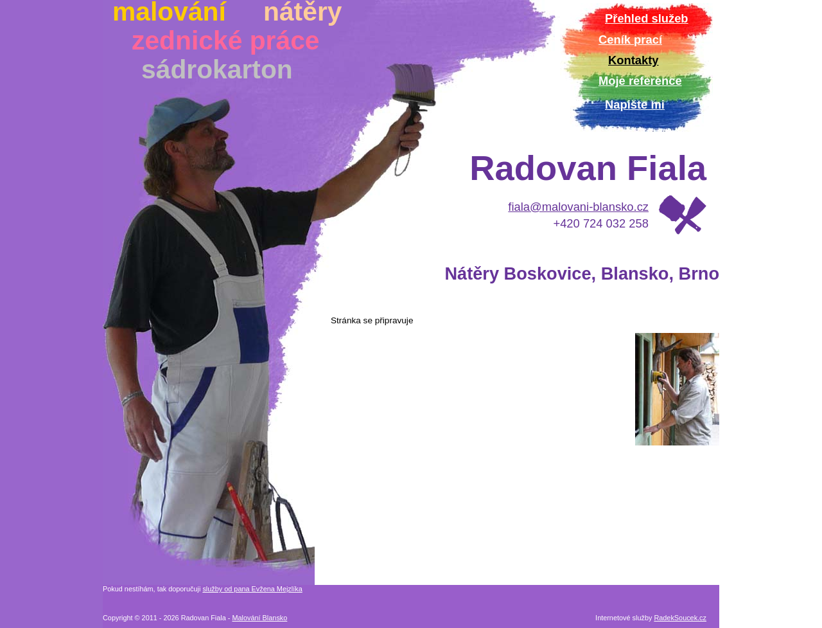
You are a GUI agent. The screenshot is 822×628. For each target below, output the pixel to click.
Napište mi (635, 104)
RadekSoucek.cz (680, 618)
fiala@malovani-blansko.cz (578, 206)
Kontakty (633, 60)
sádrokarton (217, 69)
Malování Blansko (259, 618)
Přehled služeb (646, 18)
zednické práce (226, 40)
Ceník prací (630, 39)
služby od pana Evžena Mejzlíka (252, 589)
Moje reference (640, 80)
